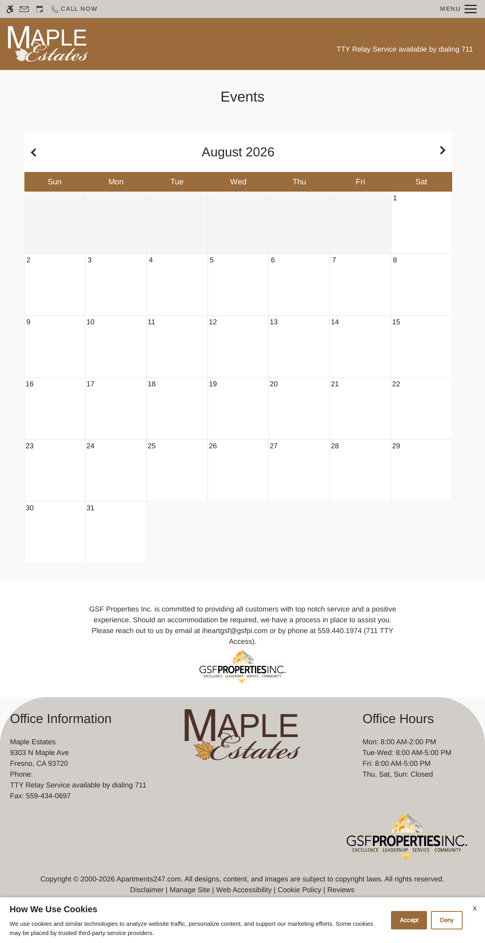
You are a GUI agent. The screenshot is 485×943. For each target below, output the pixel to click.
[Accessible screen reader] (10, 9)
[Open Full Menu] (458, 9)
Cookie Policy (299, 890)
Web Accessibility (244, 890)
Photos (272, 43)
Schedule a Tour (165, 43)
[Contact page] (24, 9)
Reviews (341, 890)
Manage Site (190, 890)
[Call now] (74, 9)
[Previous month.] (32, 152)
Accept (409, 920)
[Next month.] (444, 152)
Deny (447, 920)
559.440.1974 (340, 631)
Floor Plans (227, 43)
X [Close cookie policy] (475, 908)
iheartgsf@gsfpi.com (235, 631)
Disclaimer (147, 890)
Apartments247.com (148, 879)
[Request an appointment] (40, 9)
